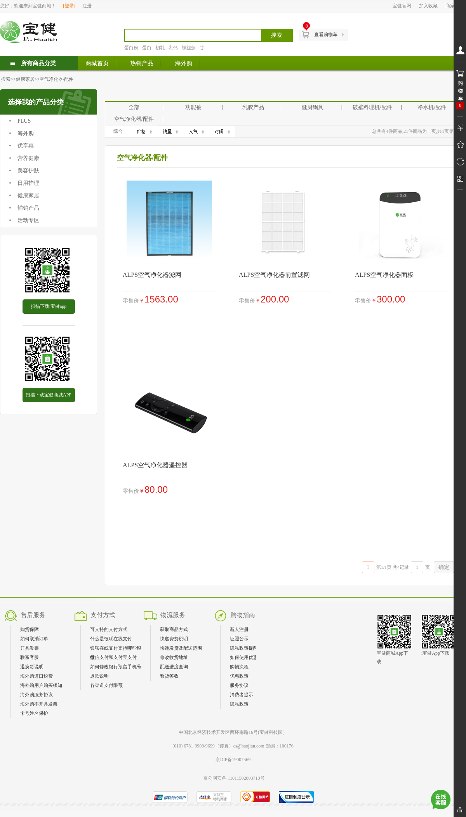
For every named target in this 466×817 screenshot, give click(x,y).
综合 (118, 131)
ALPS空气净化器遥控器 (155, 465)
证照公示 (239, 638)
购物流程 (239, 666)
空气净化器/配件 (56, 79)
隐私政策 (239, 704)
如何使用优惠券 (246, 657)
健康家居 (25, 79)
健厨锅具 (312, 107)
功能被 (193, 107)
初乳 (160, 47)
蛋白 (146, 47)
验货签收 (169, 676)
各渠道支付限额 (106, 685)
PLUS (24, 121)
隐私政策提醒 (244, 648)
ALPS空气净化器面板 (384, 274)
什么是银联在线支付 (111, 638)
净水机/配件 (431, 107)
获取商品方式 (174, 629)
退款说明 (99, 676)
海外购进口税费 (36, 676)
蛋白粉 (131, 47)
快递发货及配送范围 (181, 648)
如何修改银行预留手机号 (115, 666)
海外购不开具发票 (38, 704)
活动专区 (28, 220)
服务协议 (239, 685)
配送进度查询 (174, 666)
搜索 (5, 79)
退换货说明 (31, 666)
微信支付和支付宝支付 (113, 657)
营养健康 (28, 158)
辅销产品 (28, 208)
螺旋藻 (189, 47)
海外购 (25, 133)
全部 (134, 107)
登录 (69, 6)
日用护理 (28, 183)
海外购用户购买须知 (41, 685)
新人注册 (239, 629)
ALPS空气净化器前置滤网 (274, 274)
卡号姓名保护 (34, 713)
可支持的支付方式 (108, 629)
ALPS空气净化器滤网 (152, 274)
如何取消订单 (34, 638)
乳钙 (173, 47)
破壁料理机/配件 (372, 107)
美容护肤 (28, 171)
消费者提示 (241, 694)
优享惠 (25, 146)
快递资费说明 (174, 638)
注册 (87, 6)
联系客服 (29, 657)
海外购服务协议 (36, 694)
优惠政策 (239, 676)
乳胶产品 (253, 107)
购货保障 (29, 629)
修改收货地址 (174, 657)
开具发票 (29, 648)
